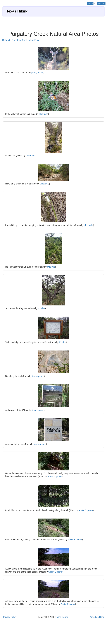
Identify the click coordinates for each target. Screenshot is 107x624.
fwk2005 (51, 267)
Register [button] (101, 3)
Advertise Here (97, 617)
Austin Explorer (54, 476)
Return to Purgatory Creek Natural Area (21, 40)
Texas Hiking (17, 11)
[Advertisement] (53, 22)
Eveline (41, 308)
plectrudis (43, 114)
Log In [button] (90, 3)
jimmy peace (37, 72)
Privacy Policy (9, 617)
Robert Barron (61, 617)
